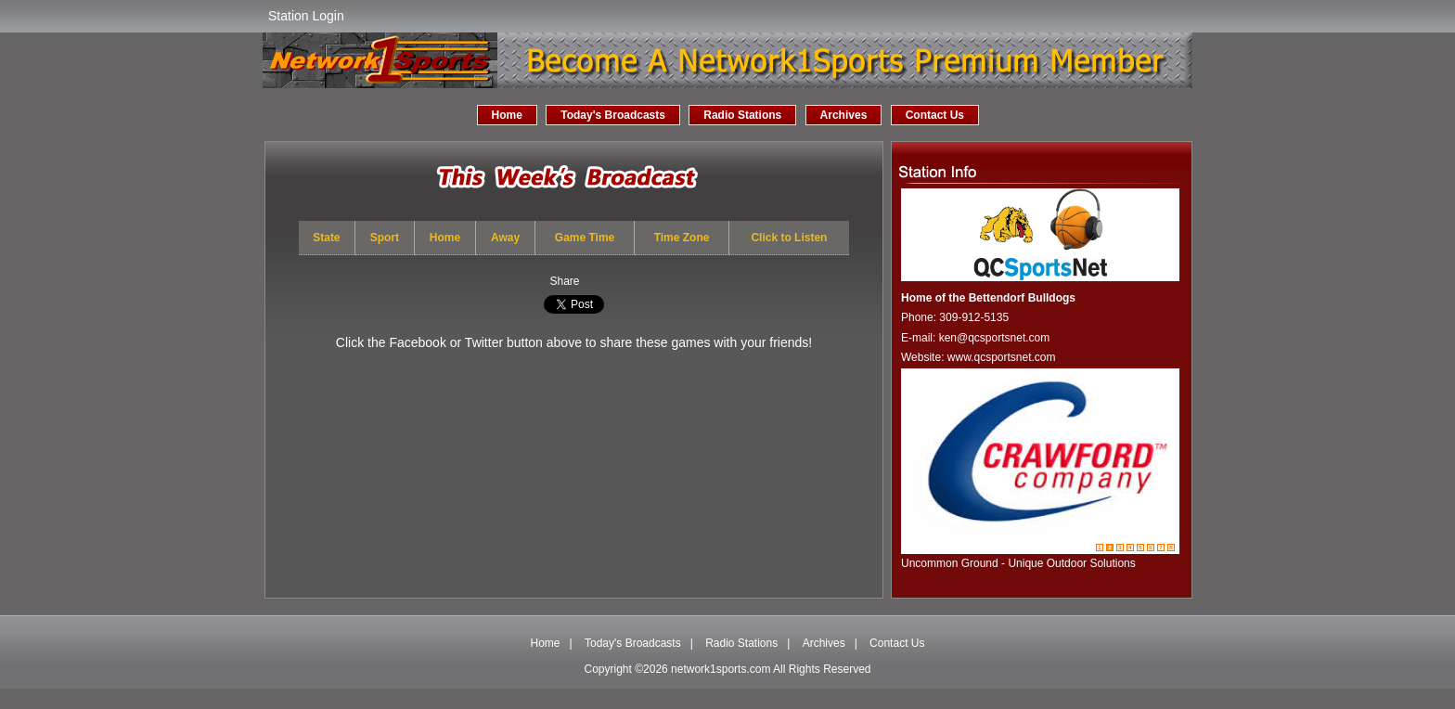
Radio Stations (742, 115)
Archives (844, 115)
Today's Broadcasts (612, 115)
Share (564, 281)
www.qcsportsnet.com (1001, 357)
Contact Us (935, 115)
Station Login (306, 15)
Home (507, 115)
